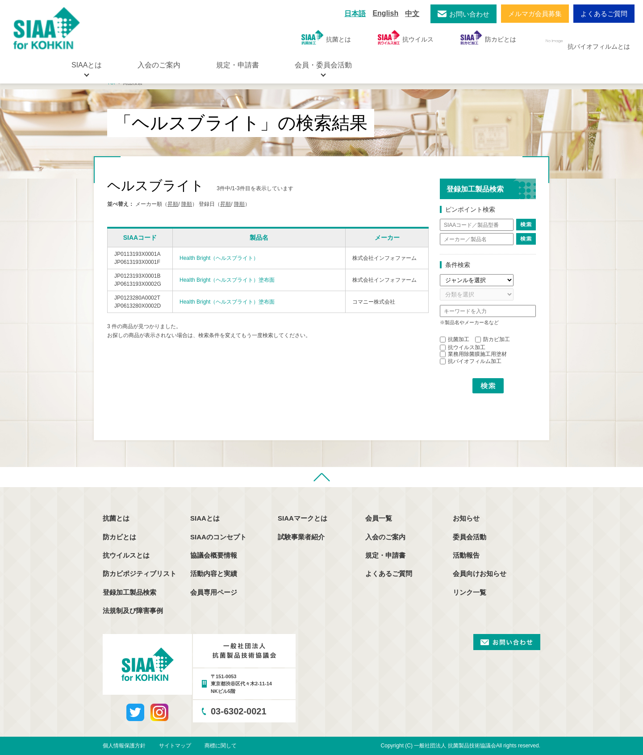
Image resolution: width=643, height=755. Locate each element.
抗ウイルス (406, 37)
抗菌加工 (454, 339)
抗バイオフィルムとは (586, 41)
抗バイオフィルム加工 (470, 361)
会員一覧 (378, 518)
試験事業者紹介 (301, 537)
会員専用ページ (213, 592)
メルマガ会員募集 (535, 13)
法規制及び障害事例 (133, 610)
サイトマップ (175, 745)
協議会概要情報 (213, 555)
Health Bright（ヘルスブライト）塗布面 (227, 280)
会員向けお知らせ (479, 573)
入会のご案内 (159, 65)
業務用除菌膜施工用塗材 (473, 354)
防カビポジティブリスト (139, 573)
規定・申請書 (237, 65)
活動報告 (466, 555)
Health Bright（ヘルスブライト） (219, 258)
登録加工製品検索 (129, 592)
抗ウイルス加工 (462, 347)
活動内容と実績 (213, 573)
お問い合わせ (469, 14)
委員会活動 (469, 537)
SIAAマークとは (302, 518)
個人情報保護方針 (124, 745)
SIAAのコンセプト (218, 537)
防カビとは (488, 37)
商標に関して (221, 745)
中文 (412, 13)
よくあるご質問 (603, 13)
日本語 (355, 13)
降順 (186, 204)
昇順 (172, 204)
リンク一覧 (469, 592)
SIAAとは (205, 518)
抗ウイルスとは (126, 555)
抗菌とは (326, 37)
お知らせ (466, 518)
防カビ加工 (492, 339)
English (385, 13)
